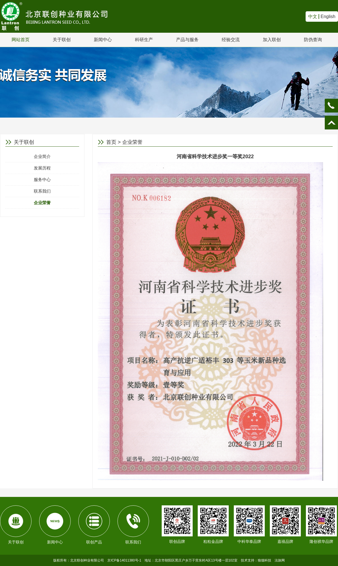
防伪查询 (313, 39)
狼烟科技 (264, 560)
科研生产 (144, 39)
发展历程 (42, 168)
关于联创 (62, 39)
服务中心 (42, 179)
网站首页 (21, 39)
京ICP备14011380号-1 (124, 560)
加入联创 (272, 39)
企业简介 (42, 156)
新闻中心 (103, 39)
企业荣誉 (42, 202)
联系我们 (42, 191)
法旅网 (280, 560)
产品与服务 (187, 39)
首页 (111, 142)
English (328, 16)
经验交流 (231, 39)
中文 (312, 16)
